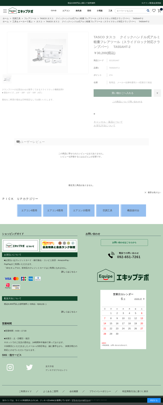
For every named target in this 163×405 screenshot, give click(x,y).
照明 (89, 11)
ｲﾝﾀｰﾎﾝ (53, 11)
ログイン (87, 157)
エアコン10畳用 (81, 210)
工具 (110, 11)
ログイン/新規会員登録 (151, 3)
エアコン (66, 11)
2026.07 (138, 299)
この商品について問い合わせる (127, 102)
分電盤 (100, 11)
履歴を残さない (154, 192)
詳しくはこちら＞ (69, 272)
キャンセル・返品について (108, 122)
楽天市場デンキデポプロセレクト (57, 368)
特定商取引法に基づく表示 (135, 391)
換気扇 (78, 11)
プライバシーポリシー (100, 391)
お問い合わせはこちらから (124, 242)
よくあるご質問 (50, 391)
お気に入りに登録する (157, 93)
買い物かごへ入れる (122, 93)
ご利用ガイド (25, 391)
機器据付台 (133, 210)
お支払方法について (104, 125)
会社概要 (74, 391)
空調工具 (107, 210)
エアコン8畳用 (55, 210)
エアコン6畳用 (29, 210)
